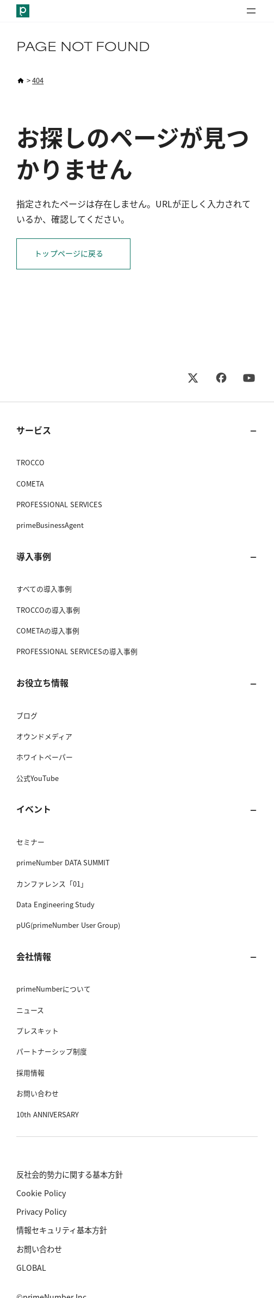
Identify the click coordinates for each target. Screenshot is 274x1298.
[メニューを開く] (251, 10)
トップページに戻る (68, 254)
